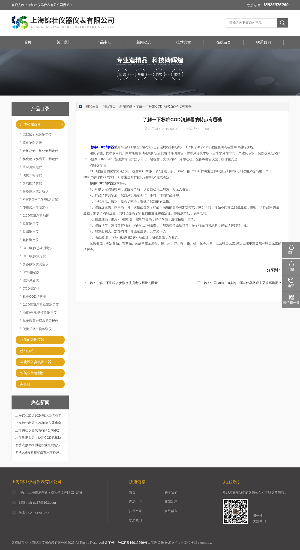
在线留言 (223, 42)
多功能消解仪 (32, 183)
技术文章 (183, 42)
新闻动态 (143, 42)
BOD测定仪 (31, 272)
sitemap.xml (206, 542)
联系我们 (263, 42)
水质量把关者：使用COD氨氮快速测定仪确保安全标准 (54, 437)
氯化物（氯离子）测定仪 (40, 159)
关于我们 (64, 42)
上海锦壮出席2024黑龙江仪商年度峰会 (43, 415)
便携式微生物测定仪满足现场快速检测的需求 (47, 445)
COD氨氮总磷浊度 (36, 215)
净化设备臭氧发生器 (35, 362)
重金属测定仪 (32, 167)
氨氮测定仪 (31, 240)
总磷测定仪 (31, 232)
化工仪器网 (189, 542)
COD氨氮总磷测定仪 (37, 248)
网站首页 (109, 106)
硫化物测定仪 (32, 143)
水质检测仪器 (30, 124)
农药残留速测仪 (32, 373)
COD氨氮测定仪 (34, 256)
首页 (27, 42)
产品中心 (103, 42)
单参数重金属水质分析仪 (40, 321)
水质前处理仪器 (32, 340)
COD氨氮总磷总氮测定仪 (41, 304)
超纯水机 (27, 351)
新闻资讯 (125, 106)
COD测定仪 (31, 288)
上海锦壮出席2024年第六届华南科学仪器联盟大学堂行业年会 (59, 423)
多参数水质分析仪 (35, 191)
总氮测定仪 (31, 224)
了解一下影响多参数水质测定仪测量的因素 (127, 283)
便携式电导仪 (32, 175)
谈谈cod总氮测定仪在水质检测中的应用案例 (47, 452)
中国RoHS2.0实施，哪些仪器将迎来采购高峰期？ (246, 283)
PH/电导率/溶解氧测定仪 (40, 199)
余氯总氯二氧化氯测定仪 (40, 151)
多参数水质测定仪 (35, 264)
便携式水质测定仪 (35, 207)
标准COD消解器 (34, 296)
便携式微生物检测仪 (37, 329)
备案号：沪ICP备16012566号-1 (127, 542)
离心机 (25, 384)
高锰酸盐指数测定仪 (37, 134)
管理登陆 (157, 542)
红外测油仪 (31, 280)
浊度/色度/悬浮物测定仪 (40, 313)
